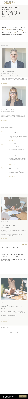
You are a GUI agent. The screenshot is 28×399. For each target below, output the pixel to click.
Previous (2, 266)
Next (4, 266)
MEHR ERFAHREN (4, 86)
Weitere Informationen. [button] (6, 397)
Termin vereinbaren (14, 184)
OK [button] (22, 396)
